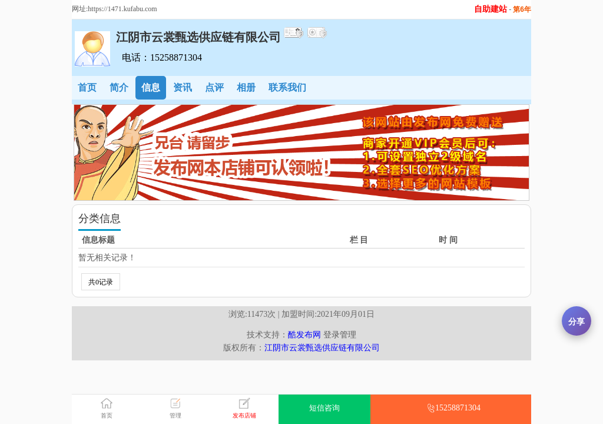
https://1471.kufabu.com (122, 9)
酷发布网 (304, 334)
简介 (119, 87)
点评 (214, 87)
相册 (246, 87)
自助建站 (490, 9)
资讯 (182, 87)
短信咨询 (324, 407)
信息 (150, 87)
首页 (87, 87)
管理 (175, 415)
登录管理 (339, 334)
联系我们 (287, 87)
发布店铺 (244, 415)
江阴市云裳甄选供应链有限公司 (322, 347)
